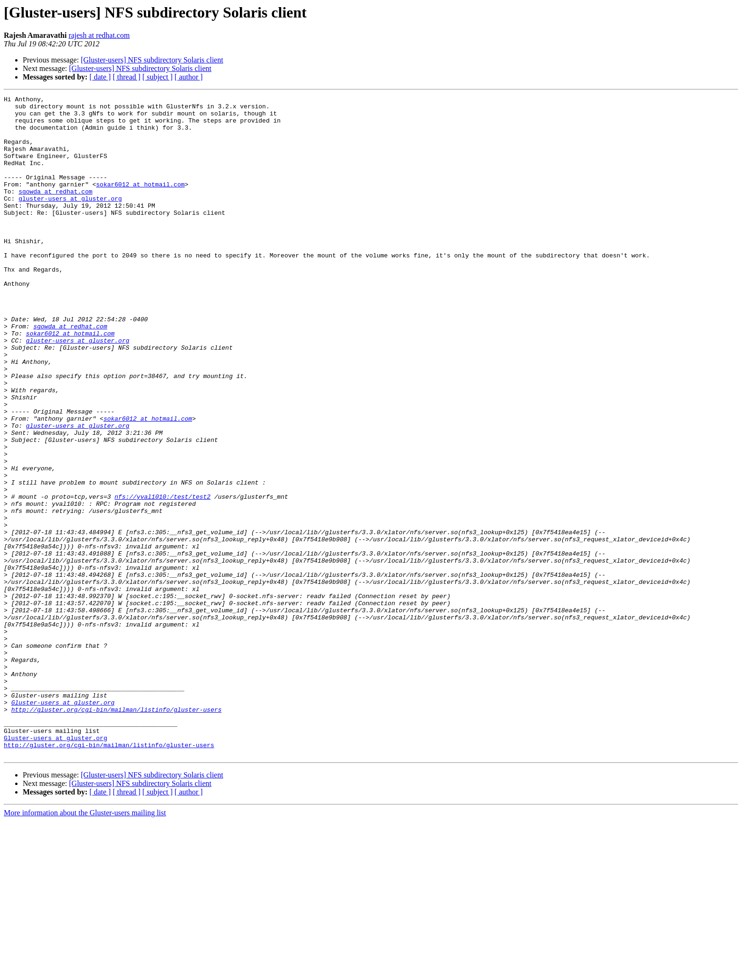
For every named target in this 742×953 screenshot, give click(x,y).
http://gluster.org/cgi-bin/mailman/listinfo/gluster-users (116, 833)
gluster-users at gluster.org (70, 219)
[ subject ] (157, 77)
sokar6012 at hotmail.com (140, 202)
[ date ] (100, 77)
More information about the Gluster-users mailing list (85, 945)
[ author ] (189, 77)
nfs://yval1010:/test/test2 (163, 577)
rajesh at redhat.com (99, 35)
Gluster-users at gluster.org (63, 824)
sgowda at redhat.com (55, 211)
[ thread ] (127, 77)
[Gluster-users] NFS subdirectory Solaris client (152, 60)
